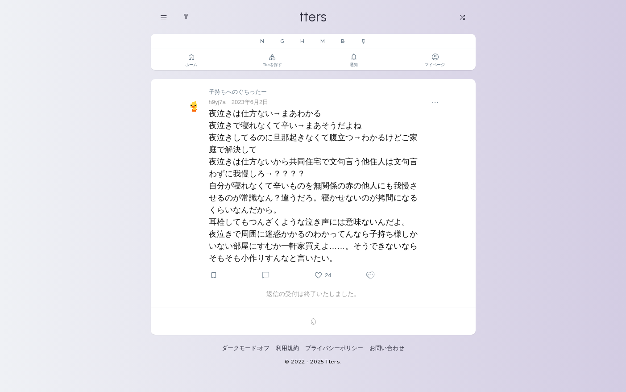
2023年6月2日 (250, 102)
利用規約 (287, 348)
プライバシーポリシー (334, 348)
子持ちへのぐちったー (238, 91)
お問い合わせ (386, 348)
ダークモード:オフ (246, 348)
